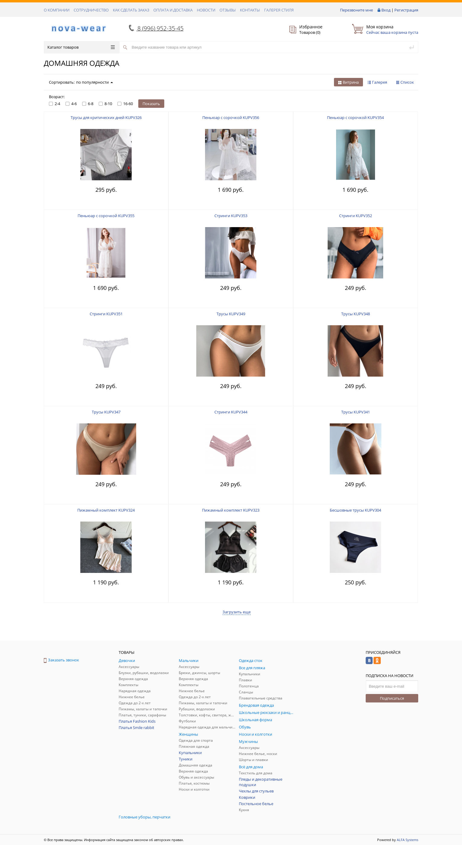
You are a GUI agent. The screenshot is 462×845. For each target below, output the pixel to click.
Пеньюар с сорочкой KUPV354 (355, 117)
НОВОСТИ (206, 10)
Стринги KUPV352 (355, 215)
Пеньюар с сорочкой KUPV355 (106, 215)
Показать (151, 103)
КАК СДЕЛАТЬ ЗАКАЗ (131, 10)
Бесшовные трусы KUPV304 (355, 510)
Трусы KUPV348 (355, 313)
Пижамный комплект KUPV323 (230, 510)
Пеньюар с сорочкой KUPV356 (230, 117)
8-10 (105, 103)
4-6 (71, 103)
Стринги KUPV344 (230, 412)
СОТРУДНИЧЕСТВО (91, 10)
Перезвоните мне (356, 10)
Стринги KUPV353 (230, 215)
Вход (385, 10)
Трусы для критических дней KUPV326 (106, 117)
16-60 (125, 103)
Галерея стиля (279, 10)
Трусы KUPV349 (231, 313)
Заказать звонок (61, 660)
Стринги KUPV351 (106, 313)
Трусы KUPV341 (355, 412)
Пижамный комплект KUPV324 (106, 510)
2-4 (54, 103)
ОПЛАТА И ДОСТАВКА (173, 10)
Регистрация (406, 10)
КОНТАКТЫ (250, 10)
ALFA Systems (407, 839)
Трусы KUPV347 (106, 412)
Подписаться (392, 698)
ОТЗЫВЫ (228, 10)
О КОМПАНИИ (56, 10)
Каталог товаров (81, 47)
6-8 (87, 103)
